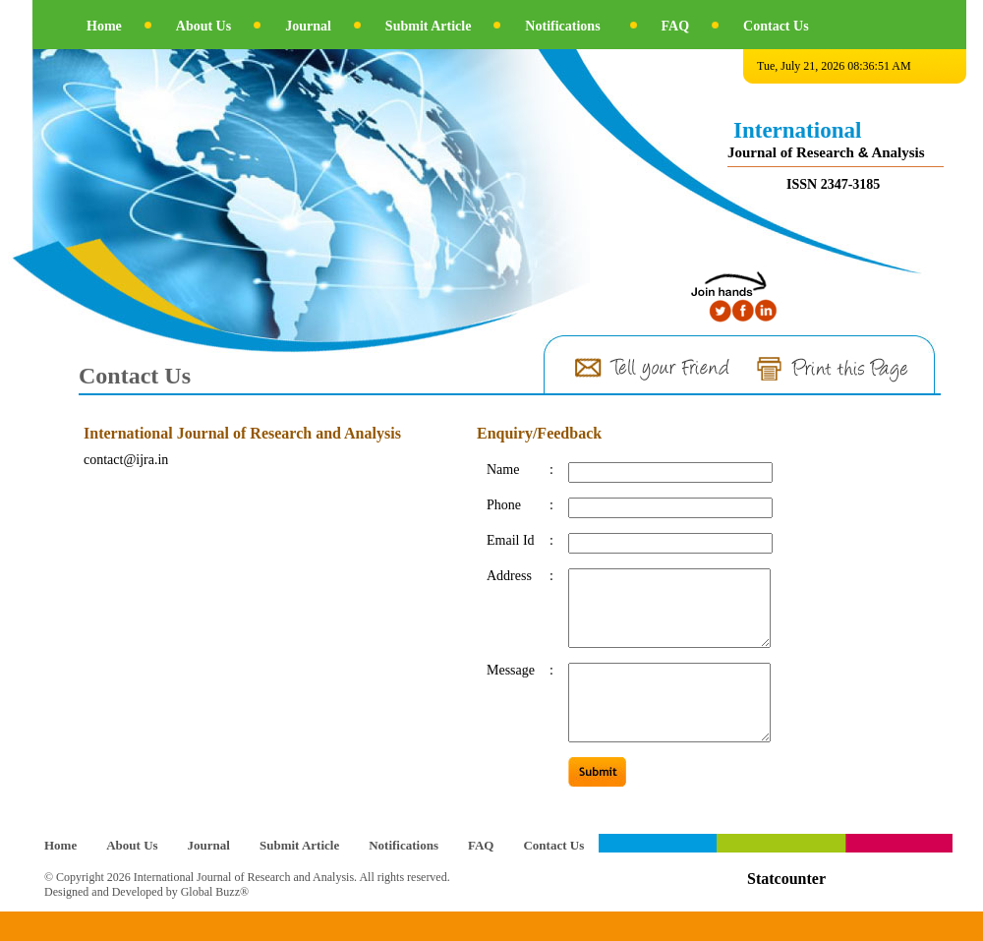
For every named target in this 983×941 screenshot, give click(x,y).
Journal (308, 26)
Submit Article (428, 26)
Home (104, 26)
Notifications (562, 26)
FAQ (676, 26)
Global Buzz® (215, 921)
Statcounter (786, 908)
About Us (203, 26)
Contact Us (776, 26)
